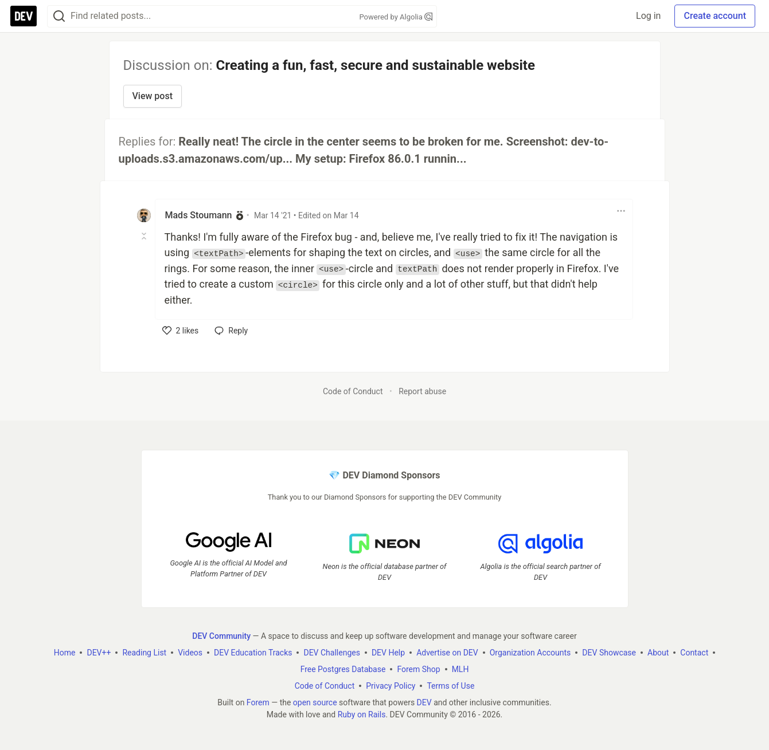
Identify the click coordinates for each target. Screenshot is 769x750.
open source (315, 701)
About (658, 652)
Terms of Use (450, 685)
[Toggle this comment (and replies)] (145, 236)
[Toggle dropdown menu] (621, 211)
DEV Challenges (331, 652)
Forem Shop (418, 668)
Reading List (144, 652)
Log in (648, 15)
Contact (694, 652)
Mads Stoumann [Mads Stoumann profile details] (198, 215)
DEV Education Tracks (253, 652)
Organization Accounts (530, 652)
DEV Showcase (609, 652)
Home (65, 652)
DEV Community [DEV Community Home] (221, 635)
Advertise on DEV (447, 652)
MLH (460, 668)
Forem (258, 701)
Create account (715, 15)
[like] (180, 330)
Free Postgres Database (343, 668)
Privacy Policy (390, 685)
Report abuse (422, 391)
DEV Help (388, 652)
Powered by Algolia (395, 17)
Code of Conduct (353, 391)
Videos (190, 652)
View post (152, 96)
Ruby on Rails (362, 713)
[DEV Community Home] (23, 16)
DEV (424, 701)
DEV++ (99, 652)
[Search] (59, 16)
